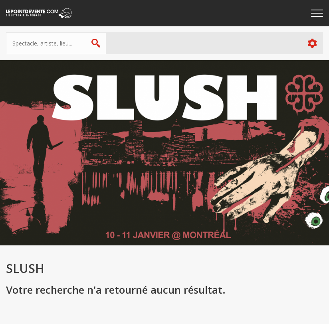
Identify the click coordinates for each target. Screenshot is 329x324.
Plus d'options (312, 43)
